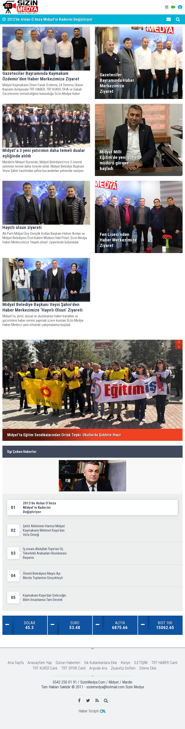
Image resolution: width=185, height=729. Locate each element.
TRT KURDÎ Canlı (45, 668)
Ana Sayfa (16, 662)
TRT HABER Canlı (164, 662)
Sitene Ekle (147, 668)
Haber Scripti (89, 711)
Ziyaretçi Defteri (123, 668)
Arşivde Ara (98, 668)
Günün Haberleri (68, 662)
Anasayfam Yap (39, 662)
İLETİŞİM (140, 662)
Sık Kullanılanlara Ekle (100, 662)
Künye (125, 662)
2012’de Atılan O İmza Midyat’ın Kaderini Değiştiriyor (49, 19)
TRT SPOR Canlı (73, 668)
